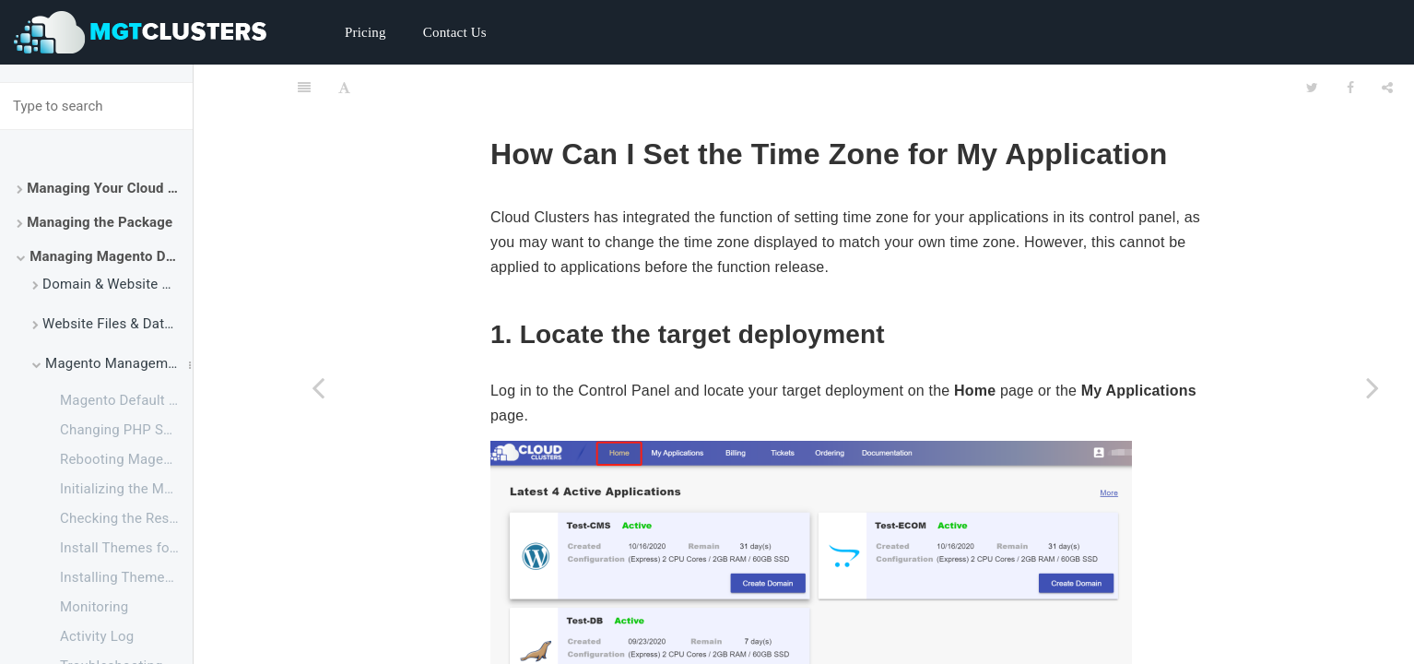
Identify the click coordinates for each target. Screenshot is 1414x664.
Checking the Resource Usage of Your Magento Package (126, 518)
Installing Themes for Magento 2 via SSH (126, 577)
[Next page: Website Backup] (1372, 387)
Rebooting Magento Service (126, 459)
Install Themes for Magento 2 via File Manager (126, 548)
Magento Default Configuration (126, 400)
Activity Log (97, 636)
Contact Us (455, 32)
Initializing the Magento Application (126, 488)
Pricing (365, 32)
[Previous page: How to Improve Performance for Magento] (318, 387)
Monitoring (94, 607)
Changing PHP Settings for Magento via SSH (126, 429)
